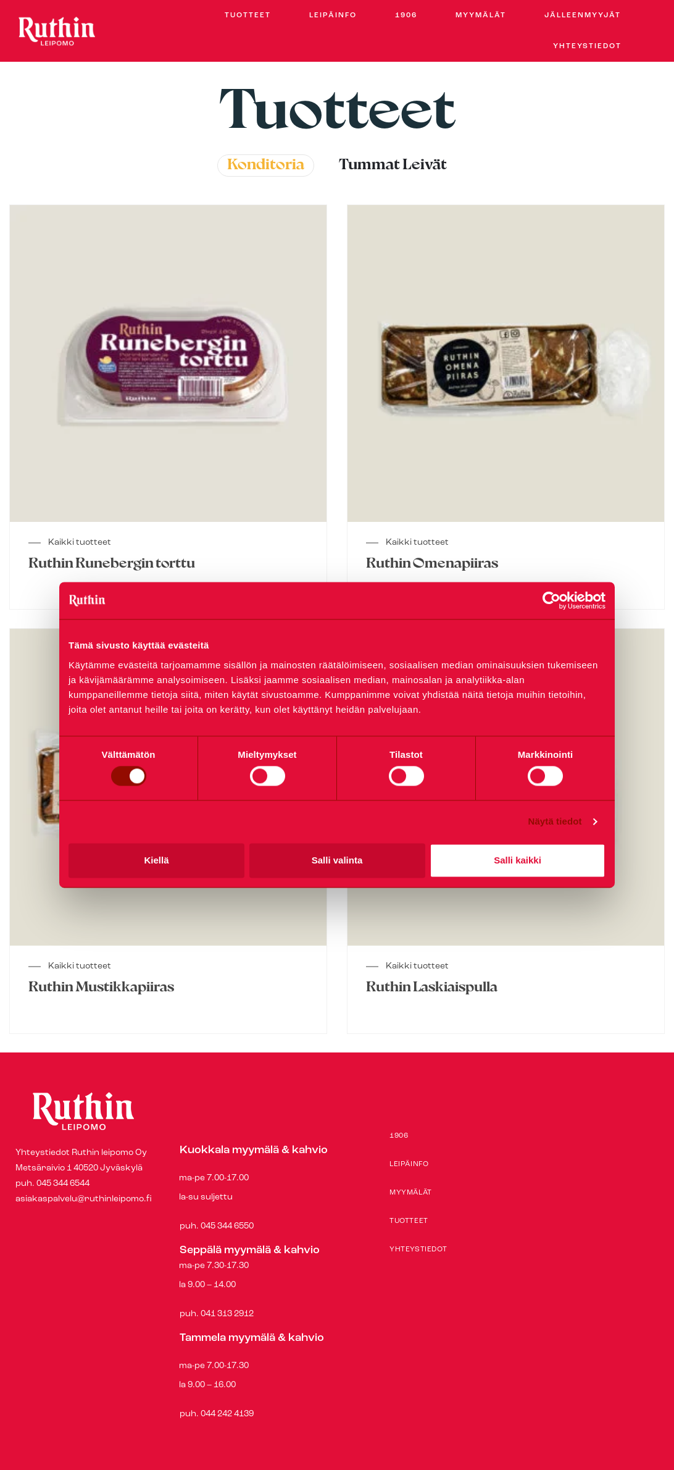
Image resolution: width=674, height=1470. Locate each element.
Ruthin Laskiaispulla (431, 988)
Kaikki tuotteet (79, 543)
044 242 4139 (227, 1414)
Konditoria (265, 165)
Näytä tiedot (555, 822)
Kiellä (156, 860)
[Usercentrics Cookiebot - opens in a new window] (551, 600)
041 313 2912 (227, 1314)
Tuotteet (248, 15)
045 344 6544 (62, 1183)
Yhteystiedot (587, 46)
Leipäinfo (333, 15)
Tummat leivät (393, 165)
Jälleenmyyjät (582, 15)
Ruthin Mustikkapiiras (101, 988)
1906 (406, 15)
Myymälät (481, 15)
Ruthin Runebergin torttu (111, 564)
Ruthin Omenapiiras (432, 564)
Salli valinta (337, 860)
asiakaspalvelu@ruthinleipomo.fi (83, 1199)
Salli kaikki (517, 860)
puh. (270, 1287)
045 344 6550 (226, 1226)
